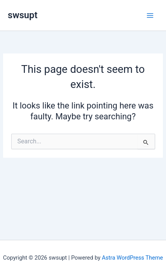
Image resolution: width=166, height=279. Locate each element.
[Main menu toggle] (150, 15)
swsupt (22, 15)
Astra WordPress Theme (132, 257)
